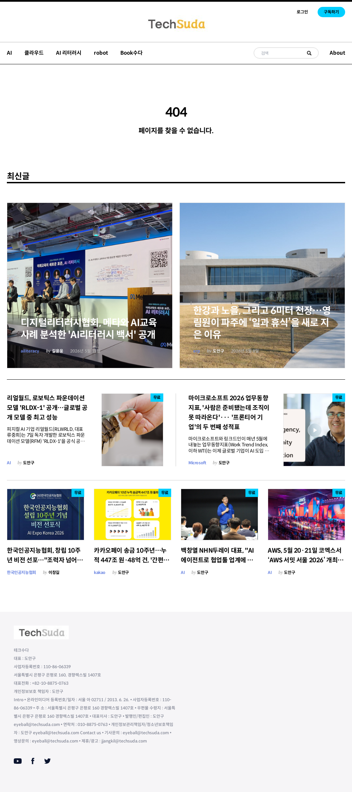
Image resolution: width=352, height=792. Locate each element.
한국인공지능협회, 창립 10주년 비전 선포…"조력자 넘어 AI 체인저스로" (45, 560)
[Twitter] (47, 761)
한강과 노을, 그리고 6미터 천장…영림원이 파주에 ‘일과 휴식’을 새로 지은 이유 (262, 323)
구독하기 (331, 11)
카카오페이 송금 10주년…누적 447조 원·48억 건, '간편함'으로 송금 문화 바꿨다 (130, 560)
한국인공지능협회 (21, 572)
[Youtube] (18, 761)
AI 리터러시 (68, 53)
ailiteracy (30, 351)
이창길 (53, 572)
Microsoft (197, 462)
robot (101, 53)
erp (196, 351)
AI (9, 53)
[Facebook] (32, 761)
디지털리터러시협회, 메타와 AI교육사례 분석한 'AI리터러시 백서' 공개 (89, 329)
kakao (100, 572)
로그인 (302, 11)
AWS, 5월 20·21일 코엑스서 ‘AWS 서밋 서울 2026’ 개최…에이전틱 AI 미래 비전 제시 (306, 560)
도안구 (218, 351)
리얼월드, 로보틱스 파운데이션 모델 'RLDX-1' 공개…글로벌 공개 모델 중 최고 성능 (47, 407)
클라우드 (34, 53)
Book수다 (131, 53)
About (337, 53)
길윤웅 (57, 351)
